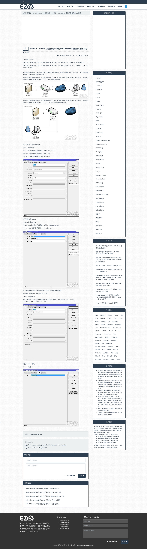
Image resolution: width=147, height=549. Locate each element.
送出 (124, 541)
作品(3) (98, 214)
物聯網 (109, 349)
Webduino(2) (100, 187)
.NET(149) (99, 78)
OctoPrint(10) (100, 159)
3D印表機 (102, 315)
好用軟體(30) (100, 202)
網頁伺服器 (98, 359)
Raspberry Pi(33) (101, 175)
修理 (112, 353)
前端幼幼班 (98, 353)
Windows (113, 340)
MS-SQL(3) (99, 148)
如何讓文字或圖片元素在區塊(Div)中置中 (108, 265)
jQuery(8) (99, 128)
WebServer (106, 340)
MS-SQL (97, 331)
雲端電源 (109, 356)
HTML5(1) (99, 113)
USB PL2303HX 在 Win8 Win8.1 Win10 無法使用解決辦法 (109, 247)
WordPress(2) (100, 198)
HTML (120, 318)
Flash (115, 318)
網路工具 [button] (61, 6)
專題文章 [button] (111, 6)
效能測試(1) (99, 225)
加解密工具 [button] (91, 6)
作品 (103, 349)
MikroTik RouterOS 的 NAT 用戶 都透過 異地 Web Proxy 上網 (45, 496)
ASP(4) (98, 93)
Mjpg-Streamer (117, 327)
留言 (82, 476)
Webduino (98, 340)
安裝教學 (97, 349)
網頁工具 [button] (70, 6)
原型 (116, 353)
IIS (109, 321)
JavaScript (115, 321)
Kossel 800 (110, 324)
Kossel (103, 324)
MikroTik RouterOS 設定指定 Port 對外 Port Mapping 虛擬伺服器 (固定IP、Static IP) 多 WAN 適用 (53, 62)
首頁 (24, 13)
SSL (114, 334)
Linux (96, 327)
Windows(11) (100, 190)
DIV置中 (109, 318)
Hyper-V (103, 321)
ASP (122, 315)
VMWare (107, 337)
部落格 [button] (120, 6)
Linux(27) (99, 136)
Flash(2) (98, 109)
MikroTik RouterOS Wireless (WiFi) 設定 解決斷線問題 (43, 488)
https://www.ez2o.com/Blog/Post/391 (36, 448)
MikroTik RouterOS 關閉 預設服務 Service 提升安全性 (42, 504)
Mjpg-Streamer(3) (101, 144)
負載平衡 (106, 353)
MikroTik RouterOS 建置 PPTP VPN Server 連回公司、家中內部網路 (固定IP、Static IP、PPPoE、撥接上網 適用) (109, 277)
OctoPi (111, 331)
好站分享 (117, 346)
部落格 (29, 13)
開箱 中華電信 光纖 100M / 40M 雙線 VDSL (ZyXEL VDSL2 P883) (107, 253)
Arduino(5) (99, 89)
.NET (96, 315)
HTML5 (97, 321)
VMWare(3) (99, 183)
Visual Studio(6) (101, 179)
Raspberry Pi (98, 334)
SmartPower (107, 334)
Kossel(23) (99, 132)
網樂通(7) (99, 233)
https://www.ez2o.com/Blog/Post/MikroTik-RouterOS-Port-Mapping (45, 445)
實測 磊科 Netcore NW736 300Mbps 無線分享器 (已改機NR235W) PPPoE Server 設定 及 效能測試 (109, 260)
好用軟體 (110, 346)
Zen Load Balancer (100, 346)
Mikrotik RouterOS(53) (103, 140)
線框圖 (118, 359)
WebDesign (114, 337)
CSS (96, 318)
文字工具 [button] (80, 6)
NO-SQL (104, 331)
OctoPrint (117, 331)
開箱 (103, 356)
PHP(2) (98, 171)
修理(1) (98, 222)
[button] (125, 6)
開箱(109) (99, 229)
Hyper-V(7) (99, 117)
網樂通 (112, 359)
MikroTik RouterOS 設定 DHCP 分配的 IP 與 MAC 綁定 (43, 500)
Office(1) (98, 163)
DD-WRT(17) (100, 105)
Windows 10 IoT (99, 343)
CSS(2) (98, 97)
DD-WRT (102, 318)
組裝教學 (97, 356)
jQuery (97, 324)
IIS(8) (97, 121)
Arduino (116, 315)
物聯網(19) (99, 218)
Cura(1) (98, 101)
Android (110, 315)
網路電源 (106, 359)
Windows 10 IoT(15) (102, 194)
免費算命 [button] (101, 6)
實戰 (115, 356)
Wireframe (109, 343)
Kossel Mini (118, 324)
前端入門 (115, 349)
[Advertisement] (56, 30)
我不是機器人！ (71, 475)
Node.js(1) (99, 152)
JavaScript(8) (100, 124)
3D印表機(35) (100, 82)
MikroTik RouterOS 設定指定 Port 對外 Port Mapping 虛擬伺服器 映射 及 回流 (57, 13)
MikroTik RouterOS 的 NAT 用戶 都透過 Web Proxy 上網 (43, 492)
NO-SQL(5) (99, 155)
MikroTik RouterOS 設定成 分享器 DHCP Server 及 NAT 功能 (108, 290)
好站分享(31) (100, 206)
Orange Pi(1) (100, 167)
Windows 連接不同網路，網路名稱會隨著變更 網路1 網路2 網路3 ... (108, 284)
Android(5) (99, 86)
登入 (24, 2)
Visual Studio (98, 337)
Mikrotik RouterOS (65, 55)
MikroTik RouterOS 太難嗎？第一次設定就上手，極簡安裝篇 (109, 270)
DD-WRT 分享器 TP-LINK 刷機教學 (107, 303)
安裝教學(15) (100, 210)
